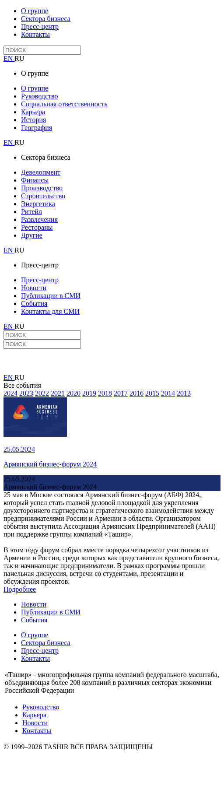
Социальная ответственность (64, 104)
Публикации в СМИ (50, 295)
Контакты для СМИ (50, 311)
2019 (89, 393)
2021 (58, 393)
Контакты (35, 34)
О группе (34, 10)
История (33, 119)
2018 (105, 393)
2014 (168, 393)
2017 (121, 393)
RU (19, 58)
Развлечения (39, 219)
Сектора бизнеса (45, 18)
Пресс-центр (40, 26)
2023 (26, 393)
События (34, 303)
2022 (42, 393)
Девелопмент (40, 172)
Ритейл (31, 211)
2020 (73, 393)
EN (9, 58)
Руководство (39, 96)
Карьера (33, 112)
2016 (137, 393)
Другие (31, 235)
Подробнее (20, 589)
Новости (33, 287)
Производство (42, 188)
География (36, 127)
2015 (152, 393)
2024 (11, 393)
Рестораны (36, 227)
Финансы (35, 180)
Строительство (43, 196)
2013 (184, 393)
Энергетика (38, 203)
